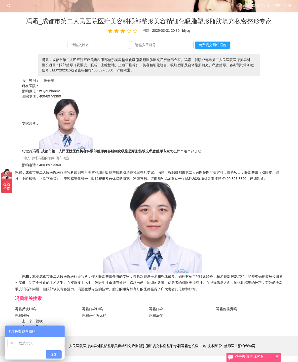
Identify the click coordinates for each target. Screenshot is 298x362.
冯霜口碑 (156, 309)
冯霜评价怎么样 (94, 315)
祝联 (39, 321)
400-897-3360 (50, 96)
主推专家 (47, 81)
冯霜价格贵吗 (226, 309)
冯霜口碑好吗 (92, 309)
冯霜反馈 (156, 315)
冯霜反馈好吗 (25, 309)
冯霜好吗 (22, 315)
